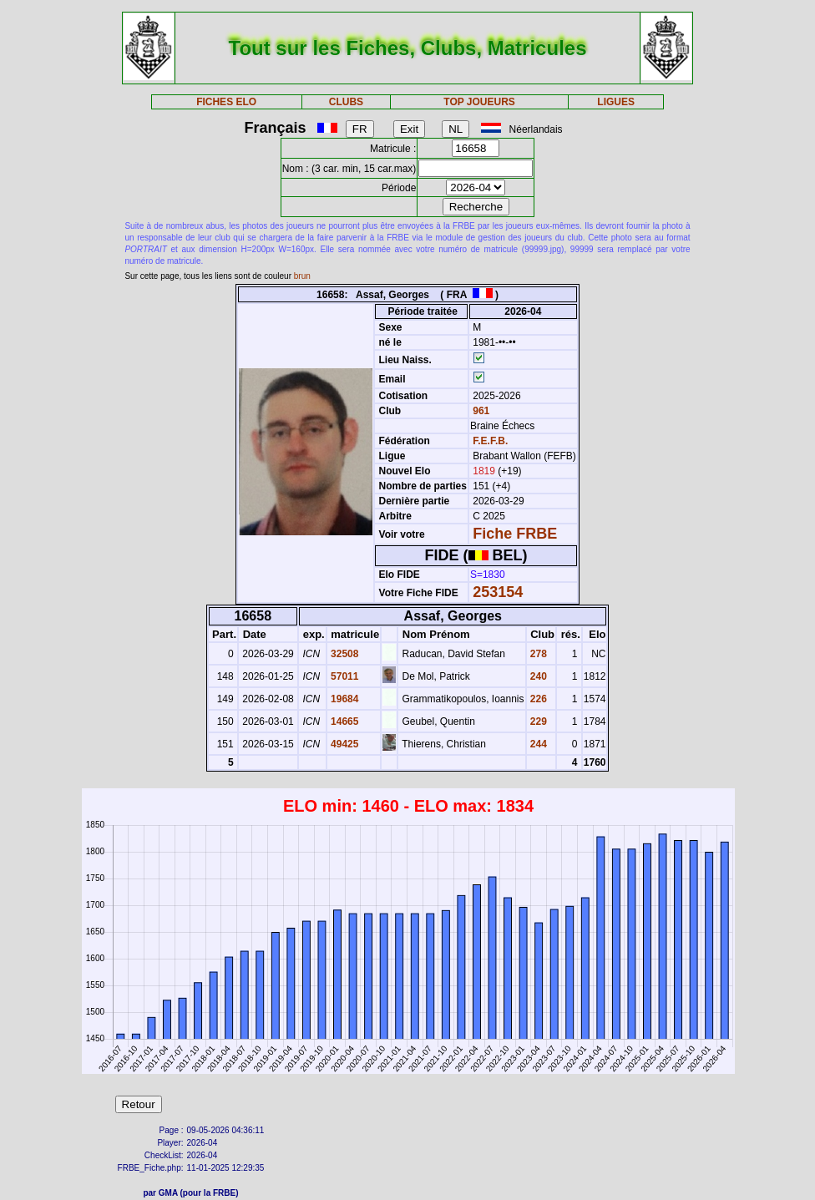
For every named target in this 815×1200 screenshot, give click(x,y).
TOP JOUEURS (479, 102)
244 (537, 744)
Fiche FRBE (515, 533)
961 (479, 411)
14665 (343, 721)
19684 (343, 699)
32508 (343, 654)
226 (537, 699)
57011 (343, 676)
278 (537, 654)
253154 (498, 592)
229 (537, 721)
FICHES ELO (226, 102)
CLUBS (346, 102)
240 (537, 676)
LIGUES (616, 102)
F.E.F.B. (490, 441)
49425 (343, 744)
